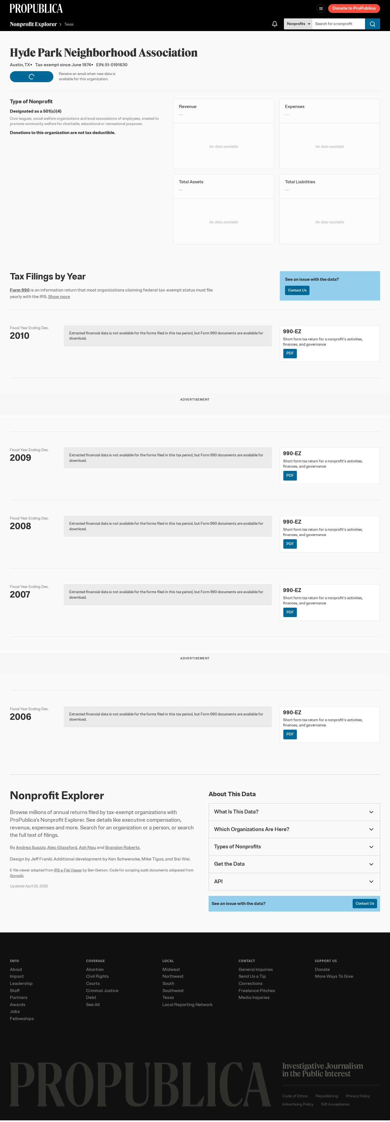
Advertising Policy (297, 1105)
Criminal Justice (102, 992)
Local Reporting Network (187, 1006)
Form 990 (20, 290)
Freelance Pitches (257, 992)
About (16, 971)
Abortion (95, 971)
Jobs (15, 1013)
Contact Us (298, 290)
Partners (18, 999)
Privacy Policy (358, 1097)
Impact (17, 978)
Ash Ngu (87, 849)
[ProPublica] (36, 8)
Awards (17, 1006)
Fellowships (22, 1020)
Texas (69, 24)
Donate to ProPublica (354, 8)
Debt (91, 999)
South (168, 985)
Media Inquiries (254, 999)
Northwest (173, 978)
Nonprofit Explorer (33, 24)
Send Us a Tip (252, 978)
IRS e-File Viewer (68, 871)
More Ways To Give (334, 978)
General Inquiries (256, 971)
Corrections (250, 985)
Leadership (21, 985)
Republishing (327, 1097)
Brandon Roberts (122, 849)
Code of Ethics (295, 1097)
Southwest (173, 992)
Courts (93, 985)
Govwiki (16, 876)
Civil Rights (97, 978)
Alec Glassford (62, 849)
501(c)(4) (52, 111)
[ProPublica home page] (140, 1085)
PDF (290, 353)
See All (93, 1006)
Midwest (171, 971)
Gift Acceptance (335, 1105)
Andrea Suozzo (31, 849)
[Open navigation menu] (321, 8)
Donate (322, 971)
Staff (15, 992)
